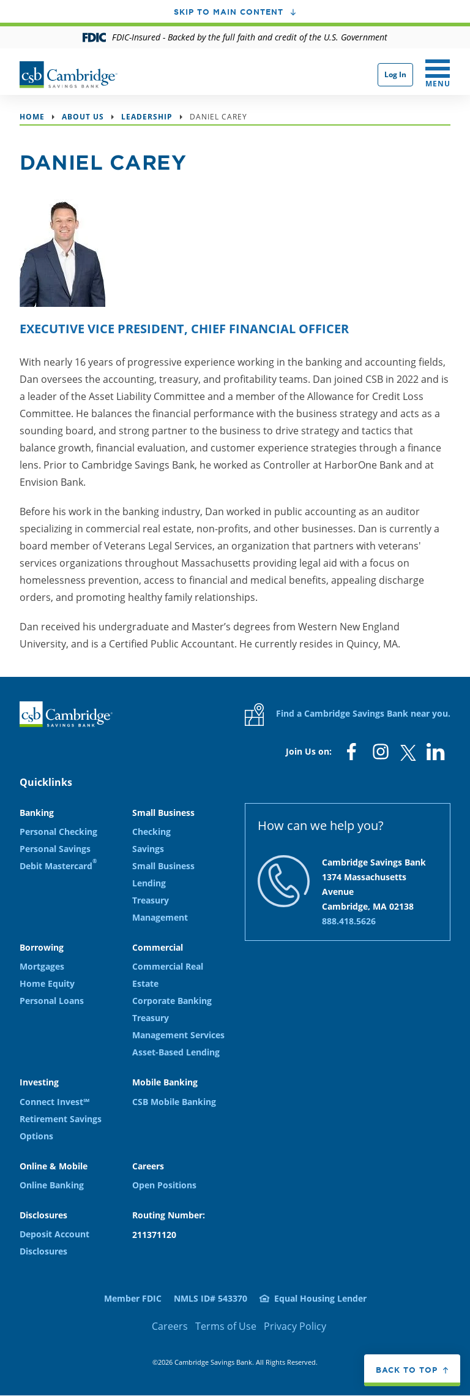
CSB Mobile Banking (174, 1101)
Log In (395, 74)
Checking (151, 831)
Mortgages (42, 966)
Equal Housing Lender (320, 1298)
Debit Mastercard (58, 866)
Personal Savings (55, 849)
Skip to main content (228, 12)
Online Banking (52, 1185)
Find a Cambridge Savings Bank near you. (347, 714)
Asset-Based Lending (176, 1052)
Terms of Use (225, 1326)
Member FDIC (133, 1298)
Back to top (407, 1370)
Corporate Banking (172, 1000)
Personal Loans (52, 1000)
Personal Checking (58, 831)
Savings (148, 849)
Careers (170, 1326)
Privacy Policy (295, 1326)
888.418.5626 (349, 921)
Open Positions (164, 1185)
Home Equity (47, 983)
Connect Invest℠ (54, 1101)
